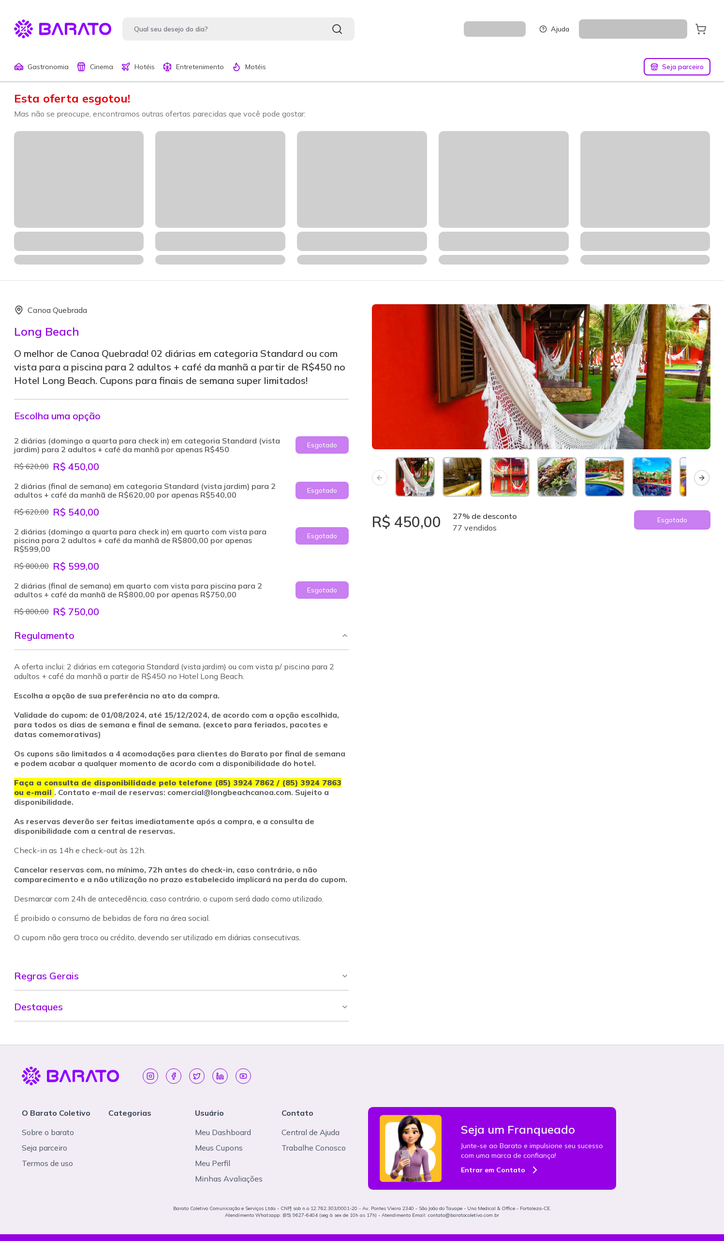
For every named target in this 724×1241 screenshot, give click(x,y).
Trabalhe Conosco (313, 1147)
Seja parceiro (677, 66)
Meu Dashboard (223, 1132)
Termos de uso (47, 1163)
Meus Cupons (219, 1147)
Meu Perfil (212, 1163)
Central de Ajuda (310, 1132)
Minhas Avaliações (229, 1178)
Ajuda (554, 29)
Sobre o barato (48, 1132)
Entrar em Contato (501, 1170)
